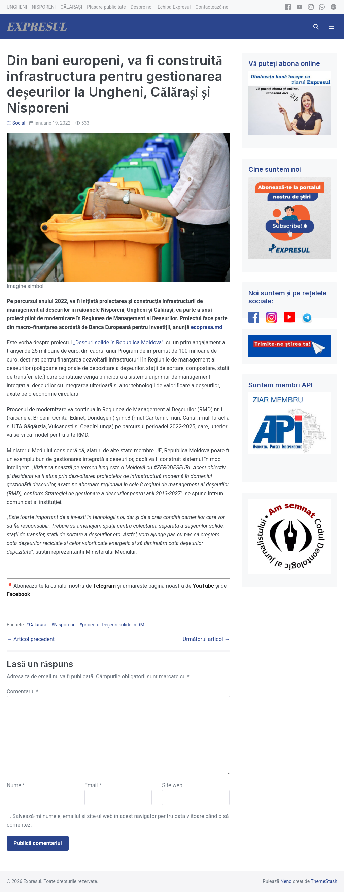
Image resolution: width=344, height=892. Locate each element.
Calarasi (37, 624)
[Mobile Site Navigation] (331, 26)
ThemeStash (324, 881)
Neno (285, 881)
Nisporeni (64, 624)
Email (92, 785)
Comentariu (22, 691)
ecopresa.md (206, 327)
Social (18, 123)
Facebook (19, 594)
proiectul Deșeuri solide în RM (113, 624)
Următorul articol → (206, 639)
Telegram (104, 586)
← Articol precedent (31, 639)
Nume (16, 785)
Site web (172, 785)
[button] (316, 26)
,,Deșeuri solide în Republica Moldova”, (118, 342)
